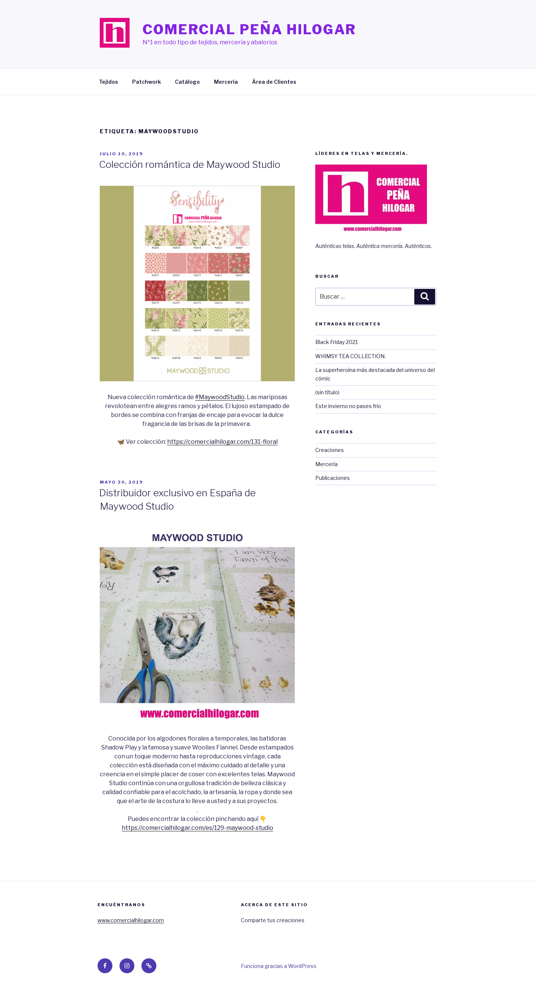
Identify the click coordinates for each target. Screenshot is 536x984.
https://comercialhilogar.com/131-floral (222, 441)
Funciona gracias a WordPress (278, 966)
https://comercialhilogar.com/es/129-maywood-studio (197, 827)
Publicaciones (332, 478)
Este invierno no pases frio (348, 406)
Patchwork (146, 82)
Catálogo (187, 82)
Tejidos (108, 82)
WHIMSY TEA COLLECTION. (350, 356)
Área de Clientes (274, 82)
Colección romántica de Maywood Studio (189, 164)
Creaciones (329, 450)
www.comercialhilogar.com (131, 920)
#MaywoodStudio (220, 397)
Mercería (226, 82)
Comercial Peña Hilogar (249, 29)
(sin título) (327, 392)
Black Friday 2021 (336, 342)
